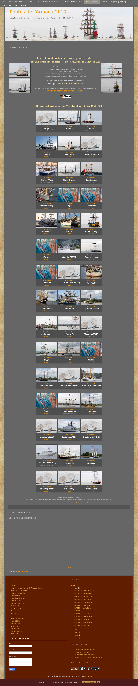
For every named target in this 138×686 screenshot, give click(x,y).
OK (99, 682)
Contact (104, 2)
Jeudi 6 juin (14, 626)
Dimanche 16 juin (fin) (18, 593)
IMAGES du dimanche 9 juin (83, 611)
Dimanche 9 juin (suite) (18, 618)
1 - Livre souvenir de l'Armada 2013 (84, 650)
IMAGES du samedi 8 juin (82, 614)
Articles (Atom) (23, 571)
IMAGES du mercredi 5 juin (83, 622)
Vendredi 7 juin (16, 623)
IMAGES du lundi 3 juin (82, 625)
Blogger (89, 676)
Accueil (3, 2)
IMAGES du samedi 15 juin (83, 593)
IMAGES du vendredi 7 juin (83, 617)
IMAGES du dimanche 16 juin (84, 590)
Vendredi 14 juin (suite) (18, 603)
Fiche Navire (69, 126)
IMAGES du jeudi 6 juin (82, 619)
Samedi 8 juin (15, 621)
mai (76, 629)
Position (46, 156)
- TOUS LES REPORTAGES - (73, 2)
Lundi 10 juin (15, 613)
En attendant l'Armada (16, 2)
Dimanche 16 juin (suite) (19, 590)
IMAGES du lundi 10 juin (82, 608)
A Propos (24, 5)
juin (76, 588)
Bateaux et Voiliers (92, 2)
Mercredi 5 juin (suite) (18, 631)
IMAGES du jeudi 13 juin (82, 599)
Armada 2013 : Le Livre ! (10, 5)
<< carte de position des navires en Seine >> (66, 91)
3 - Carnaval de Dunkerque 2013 (83, 655)
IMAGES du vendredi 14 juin (83, 596)
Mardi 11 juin (15, 611)
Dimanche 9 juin (16, 616)
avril (76, 632)
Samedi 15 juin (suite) (18, 598)
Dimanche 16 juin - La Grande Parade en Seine (43, 2)
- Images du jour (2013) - (118, 2)
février (77, 638)
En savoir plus (89, 682)
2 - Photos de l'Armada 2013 (82, 652)
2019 (75, 585)
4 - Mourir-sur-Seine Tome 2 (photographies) (87, 657)
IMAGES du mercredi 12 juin (83, 602)
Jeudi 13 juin (15, 606)
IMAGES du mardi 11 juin (82, 605)
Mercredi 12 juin (16, 608)
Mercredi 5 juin (15, 628)
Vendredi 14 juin (16, 601)
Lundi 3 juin (14, 634)
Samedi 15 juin (16, 595)
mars (77, 635)
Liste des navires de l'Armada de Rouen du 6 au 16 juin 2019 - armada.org (69, 502)
